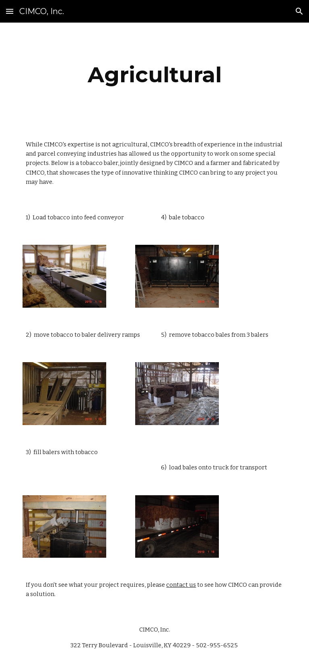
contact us (181, 584)
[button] (9, 11)
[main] (154, 75)
